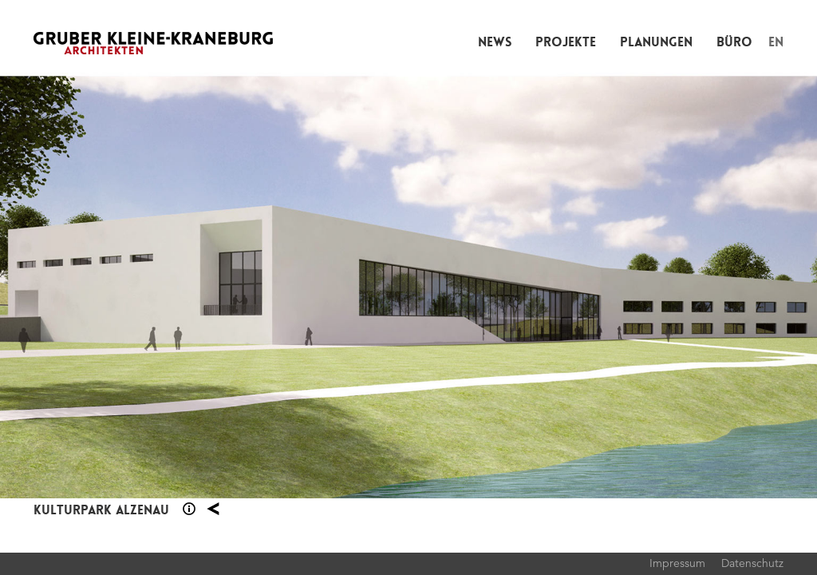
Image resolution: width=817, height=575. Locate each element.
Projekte (565, 42)
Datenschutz (752, 563)
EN (775, 42)
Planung (213, 509)
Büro (734, 42)
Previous (204, 288)
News (494, 42)
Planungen (656, 42)
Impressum (677, 563)
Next (612, 288)
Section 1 (189, 509)
